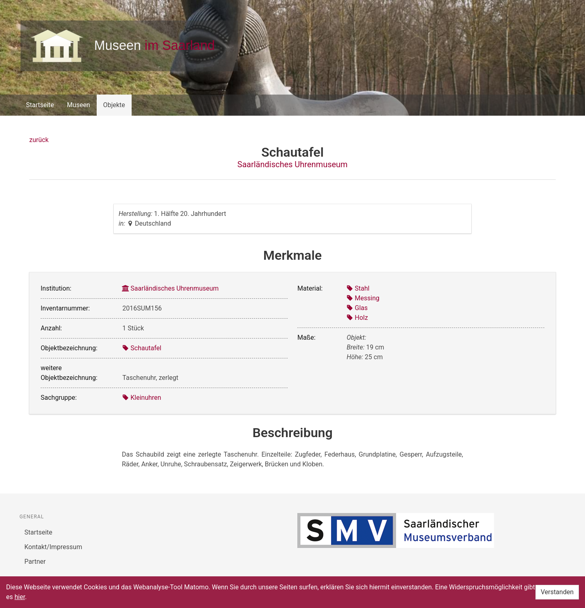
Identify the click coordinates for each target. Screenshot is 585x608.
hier (20, 597)
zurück (38, 140)
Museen (78, 105)
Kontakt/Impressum (53, 547)
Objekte (114, 105)
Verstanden (557, 592)
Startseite (40, 105)
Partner (35, 561)
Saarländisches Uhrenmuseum (292, 164)
